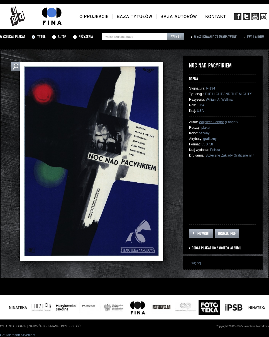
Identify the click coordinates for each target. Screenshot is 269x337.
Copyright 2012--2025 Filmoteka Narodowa (242, 326)
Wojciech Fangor (211, 122)
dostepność (70, 326)
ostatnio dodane (13, 326)
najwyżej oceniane (44, 326)
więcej (196, 263)
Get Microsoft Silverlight (17, 335)
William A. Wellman (220, 99)
